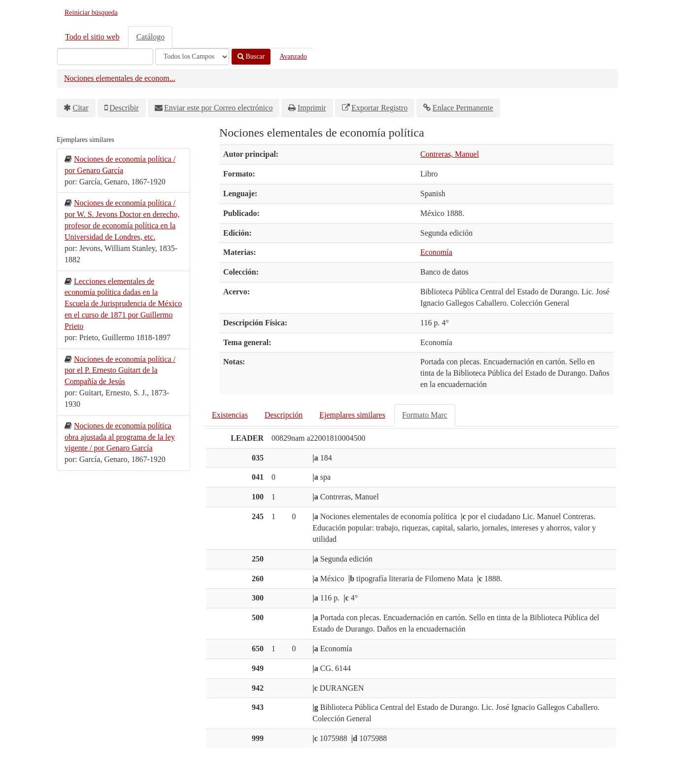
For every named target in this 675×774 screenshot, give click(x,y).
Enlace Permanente (463, 108)
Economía (436, 252)
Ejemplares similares (352, 415)
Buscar (251, 56)
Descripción (284, 415)
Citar (81, 108)
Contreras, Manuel (449, 154)
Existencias (230, 415)
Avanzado (293, 56)
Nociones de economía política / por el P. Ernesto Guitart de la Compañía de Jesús (120, 370)
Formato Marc (424, 415)
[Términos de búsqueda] (105, 56)
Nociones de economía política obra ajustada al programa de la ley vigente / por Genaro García (120, 437)
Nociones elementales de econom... (119, 78)
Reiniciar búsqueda (91, 12)
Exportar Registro (379, 108)
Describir (124, 108)
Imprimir (312, 108)
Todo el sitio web (92, 37)
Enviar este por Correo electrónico (218, 108)
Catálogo (150, 37)
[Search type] (192, 56)
